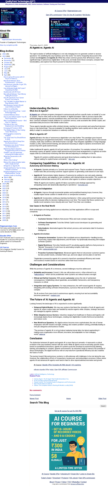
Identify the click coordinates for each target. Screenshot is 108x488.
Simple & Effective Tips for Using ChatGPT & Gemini (15, 168)
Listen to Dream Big (87, 474)
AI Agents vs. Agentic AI (12, 166)
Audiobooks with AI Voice (12, 92)
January (7, 181)
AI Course (45, 474)
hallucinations (39, 274)
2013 (4, 209)
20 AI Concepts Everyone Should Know (45, 380)
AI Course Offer (60, 11)
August (6, 67)
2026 (4, 54)
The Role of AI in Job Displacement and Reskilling (14, 125)
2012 (4, 211)
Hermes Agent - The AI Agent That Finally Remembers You (51, 379)
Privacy (57, 482)
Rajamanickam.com (74, 11)
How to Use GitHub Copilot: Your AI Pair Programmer (15, 117)
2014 (4, 207)
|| (57, 365)
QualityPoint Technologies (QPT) (20, 1)
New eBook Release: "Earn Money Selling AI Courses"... (15, 95)
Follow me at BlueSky (11, 109)
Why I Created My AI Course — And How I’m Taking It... (15, 121)
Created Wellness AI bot (12, 115)
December (8, 58)
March (6, 177)
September (8, 64)
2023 (4, 186)
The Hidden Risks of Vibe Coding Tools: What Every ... (14, 131)
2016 (4, 202)
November (8, 60)
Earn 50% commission (54, 15)
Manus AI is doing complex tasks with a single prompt (14, 163)
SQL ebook (74, 478)
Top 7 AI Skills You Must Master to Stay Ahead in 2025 (15, 102)
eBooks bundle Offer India (43, 370)
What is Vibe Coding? (11, 160)
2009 (4, 218)
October (7, 62)
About (52, 482)
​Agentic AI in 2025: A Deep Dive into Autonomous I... (14, 142)
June (6, 71)
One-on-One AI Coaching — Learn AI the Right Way (15, 112)
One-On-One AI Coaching (72, 15)
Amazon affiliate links (77, 484)
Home (68, 399)
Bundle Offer (55, 474)
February (7, 179)
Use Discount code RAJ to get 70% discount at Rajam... (15, 85)
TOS (69, 482)
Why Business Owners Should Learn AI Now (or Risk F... (13, 106)
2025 (4, 56)
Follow (64, 482)
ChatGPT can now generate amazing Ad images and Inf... (14, 153)
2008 (4, 220)
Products (64, 478)
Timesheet (56, 478)
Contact (84, 482)
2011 (4, 213)
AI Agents (33, 115)
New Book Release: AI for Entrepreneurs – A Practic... (13, 81)
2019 (4, 195)
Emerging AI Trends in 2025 (13, 128)
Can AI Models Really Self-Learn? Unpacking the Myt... (15, 89)
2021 (4, 191)
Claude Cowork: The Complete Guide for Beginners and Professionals (54, 382)
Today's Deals (46, 478)
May (5, 73)
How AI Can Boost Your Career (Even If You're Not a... (14, 98)
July (5, 69)
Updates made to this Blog (12, 175)
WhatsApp (76, 482)
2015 (4, 204)
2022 (4, 188)
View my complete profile (9, 45)
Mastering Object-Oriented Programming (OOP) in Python (15, 149)
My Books (86, 15)
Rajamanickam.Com (8, 226)
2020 (4, 193)
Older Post (102, 399)
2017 (4, 200)
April (6, 75)
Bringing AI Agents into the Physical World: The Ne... (12, 172)
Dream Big (75, 474)
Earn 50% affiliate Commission (66, 370)
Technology (50, 374)
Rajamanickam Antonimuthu (12, 39)
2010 (4, 216)
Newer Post (34, 399)
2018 (4, 197)
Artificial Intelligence (40, 374)
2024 (4, 184)
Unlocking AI (65, 474)
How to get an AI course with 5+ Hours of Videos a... (14, 77)
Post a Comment (35, 395)
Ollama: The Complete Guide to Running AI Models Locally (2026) (53, 385)
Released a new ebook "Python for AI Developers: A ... (14, 146)
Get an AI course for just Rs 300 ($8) (68, 411)
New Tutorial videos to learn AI (43, 383)
